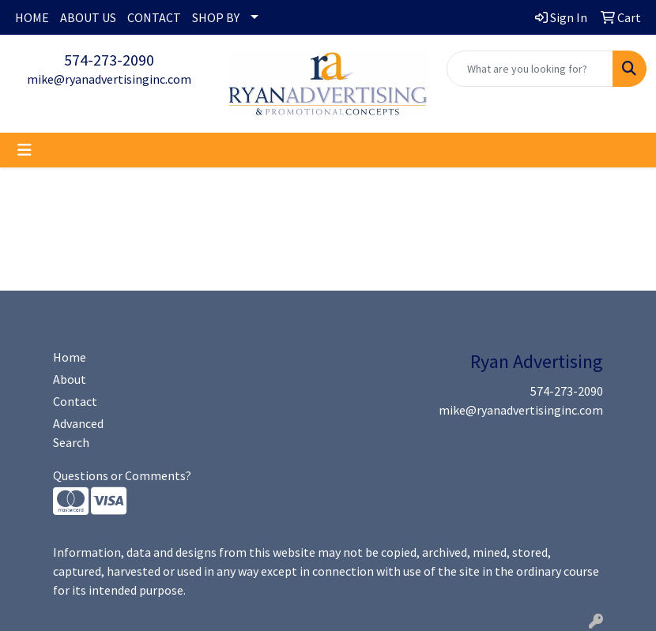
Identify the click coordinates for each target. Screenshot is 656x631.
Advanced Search (78, 432)
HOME (32, 17)
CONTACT (154, 17)
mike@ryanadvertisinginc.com (109, 79)
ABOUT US (88, 17)
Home (69, 357)
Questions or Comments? (122, 475)
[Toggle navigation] (24, 150)
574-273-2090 (109, 59)
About (69, 379)
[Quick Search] (530, 69)
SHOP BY (215, 17)
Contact (75, 401)
